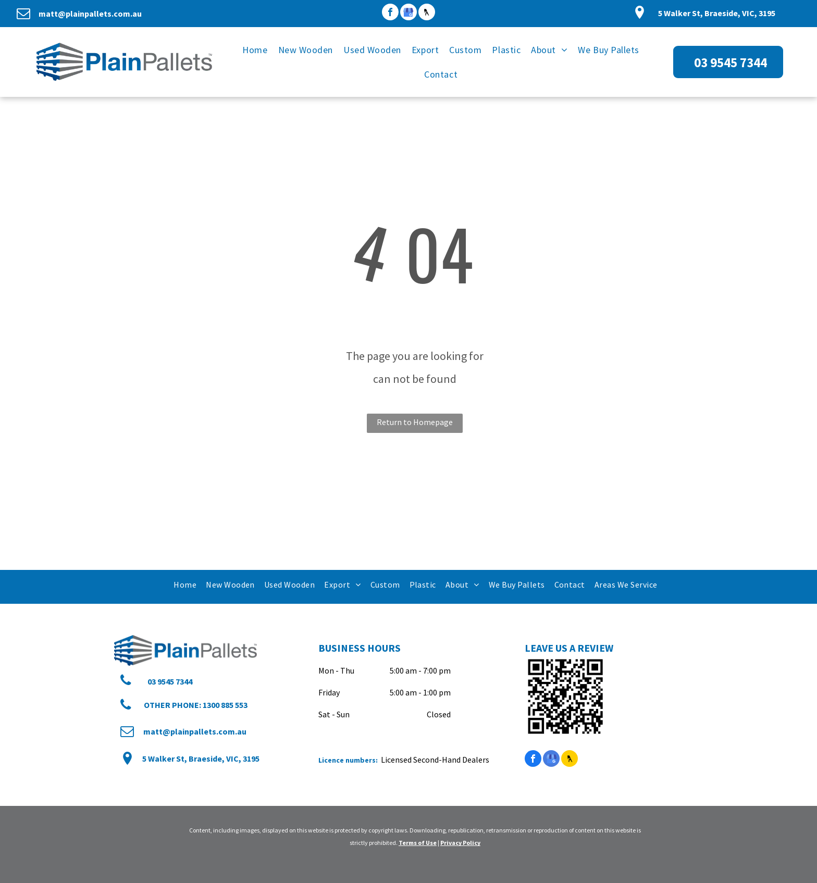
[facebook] (390, 13)
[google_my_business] (408, 13)
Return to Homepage (415, 422)
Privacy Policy (460, 843)
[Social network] (426, 13)
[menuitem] (255, 50)
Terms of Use (418, 843)
